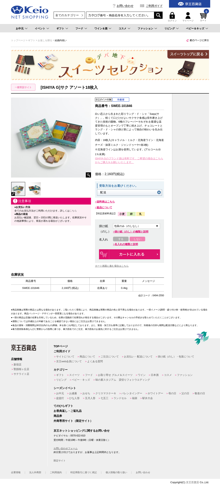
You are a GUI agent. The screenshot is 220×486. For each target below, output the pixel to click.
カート (204, 17)
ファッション (145, 28)
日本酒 (155, 374)
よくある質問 (95, 361)
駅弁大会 (147, 398)
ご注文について (110, 356)
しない (137, 239)
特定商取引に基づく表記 (83, 472)
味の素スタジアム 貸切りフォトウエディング (122, 379)
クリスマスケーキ (105, 393)
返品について (104, 207)
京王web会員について (69, 361)
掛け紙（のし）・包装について (176, 356)
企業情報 (16, 472)
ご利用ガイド (154, 5)
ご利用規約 (56, 472)
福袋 (134, 398)
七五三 (104, 398)
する (120, 239)
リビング (169, 28)
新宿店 (17, 364)
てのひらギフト (63, 405)
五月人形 (90, 398)
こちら (73, 210)
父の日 (185, 393)
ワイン (142, 374)
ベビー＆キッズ (195, 28)
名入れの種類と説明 (126, 244)
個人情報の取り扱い (116, 472)
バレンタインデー (131, 393)
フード (79, 28)
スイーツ (74, 374)
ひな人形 (74, 398)
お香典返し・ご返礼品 (68, 410)
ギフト (60, 28)
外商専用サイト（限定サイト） (73, 420)
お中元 (20, 28)
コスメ (122, 28)
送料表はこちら (106, 201)
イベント (40, 28)
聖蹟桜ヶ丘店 (21, 369)
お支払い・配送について (138, 356)
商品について (87, 356)
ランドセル (120, 398)
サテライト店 (21, 373)
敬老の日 (200, 393)
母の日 (172, 393)
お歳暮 (73, 393)
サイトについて (65, 356)
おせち (86, 393)
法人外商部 (35, 472)
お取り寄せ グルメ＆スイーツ (115, 374)
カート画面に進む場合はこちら (112, 265)
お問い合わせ (125, 5)
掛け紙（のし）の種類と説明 (131, 231)
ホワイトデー (155, 393)
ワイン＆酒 (100, 28)
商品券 (58, 415)
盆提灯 (60, 398)
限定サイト (60, 460)
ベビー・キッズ (81, 379)
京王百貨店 (192, 482)
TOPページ (61, 346)
